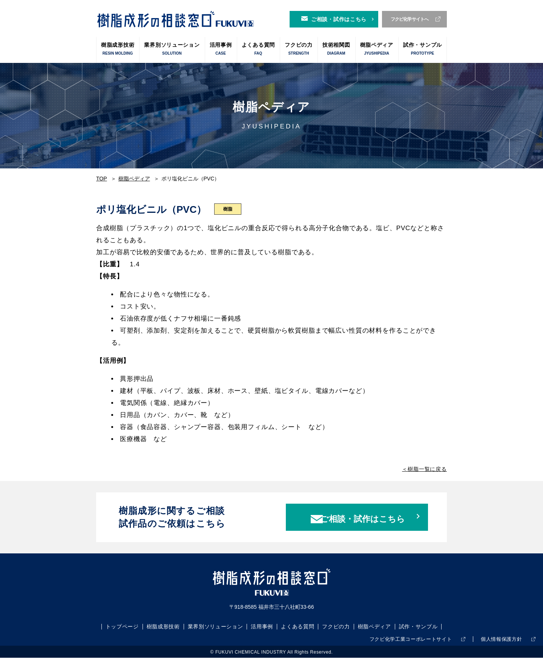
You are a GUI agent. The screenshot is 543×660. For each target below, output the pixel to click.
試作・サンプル (422, 49)
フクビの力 (299, 49)
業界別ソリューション (171, 49)
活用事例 (221, 49)
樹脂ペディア (376, 49)
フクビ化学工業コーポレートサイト (401, 642)
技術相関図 (336, 49)
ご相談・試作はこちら (339, 19)
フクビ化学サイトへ (410, 19)
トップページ (121, 629)
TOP (101, 179)
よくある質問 (258, 49)
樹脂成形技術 (117, 49)
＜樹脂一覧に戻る (424, 469)
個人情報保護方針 (498, 642)
